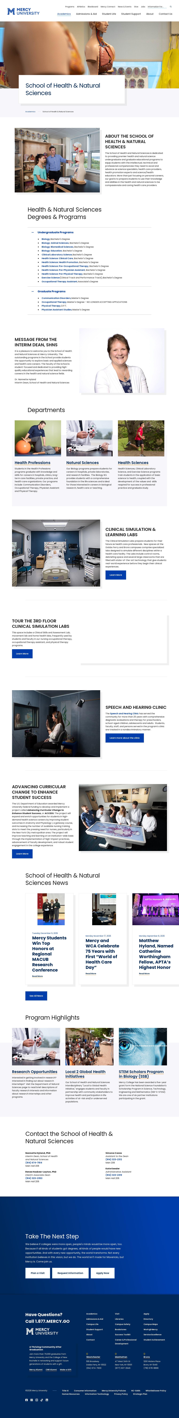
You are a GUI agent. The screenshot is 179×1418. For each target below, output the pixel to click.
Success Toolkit (123, 1334)
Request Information (70, 1273)
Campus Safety (122, 1324)
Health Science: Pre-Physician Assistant (63, 270)
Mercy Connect (108, 6)
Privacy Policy (121, 1394)
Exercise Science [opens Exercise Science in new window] (51, 277)
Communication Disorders (56, 298)
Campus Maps (151, 1324)
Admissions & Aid (86, 14)
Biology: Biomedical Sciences (57, 246)
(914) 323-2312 (114, 1159)
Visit (117, 1313)
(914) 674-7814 (33, 1162)
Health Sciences (133, 462)
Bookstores (120, 1329)
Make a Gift (65, 1369)
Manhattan (121, 1357)
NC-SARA (135, 1390)
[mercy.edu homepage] (23, 11)
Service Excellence (153, 1334)
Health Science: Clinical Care (57, 258)
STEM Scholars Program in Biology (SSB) (141, 1074)
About (149, 14)
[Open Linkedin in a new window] (47, 1400)
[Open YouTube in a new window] (37, 1400)
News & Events (124, 6)
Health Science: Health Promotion (60, 262)
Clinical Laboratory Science (57, 254)
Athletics (81, 6)
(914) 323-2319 (114, 1175)
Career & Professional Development (126, 1341)
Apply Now (102, 1273)
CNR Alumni (51, 1369)
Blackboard (93, 6)
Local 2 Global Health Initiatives (85, 1074)
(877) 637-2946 (122, 1368)
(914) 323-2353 (33, 1178)
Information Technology (97, 1394)
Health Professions (32, 462)
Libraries (119, 1319)
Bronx (147, 1357)
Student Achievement (154, 1339)
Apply (146, 1313)
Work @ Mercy (150, 1329)
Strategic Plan (140, 1394)
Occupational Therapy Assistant (59, 281)
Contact (90, 1339)
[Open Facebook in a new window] (26, 1400)
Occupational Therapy (54, 302)
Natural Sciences (82, 462)
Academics (64, 14)
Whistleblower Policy (156, 1390)
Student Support (131, 14)
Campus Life (92, 1324)
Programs (69, 6)
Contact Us (165, 14)
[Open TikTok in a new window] (42, 1400)
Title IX (65, 1390)
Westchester (93, 1357)
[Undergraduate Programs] (89, 232)
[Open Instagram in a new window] (31, 1400)
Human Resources (71, 1394)
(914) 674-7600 (93, 1368)
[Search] (170, 6)
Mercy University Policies (114, 1390)
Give (136, 6)
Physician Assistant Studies (57, 309)
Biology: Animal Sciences (55, 243)
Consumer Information (85, 1390)
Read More (37, 976)
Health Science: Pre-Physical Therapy (62, 273)
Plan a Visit (38, 1273)
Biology (46, 239)
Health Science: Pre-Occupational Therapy (65, 266)
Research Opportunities (34, 1071)
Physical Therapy (51, 305)
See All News (36, 995)
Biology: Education (52, 250)
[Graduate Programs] (89, 291)
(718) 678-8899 (151, 1368)
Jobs (143, 6)
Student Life (109, 14)
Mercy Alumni (35, 1369)
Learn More (116, 574)
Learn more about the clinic (125, 737)
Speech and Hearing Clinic (124, 713)
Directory (148, 1319)
